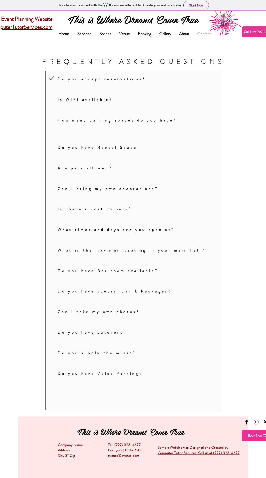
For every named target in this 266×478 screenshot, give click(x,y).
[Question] (52, 78)
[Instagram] (256, 422)
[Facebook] (246, 422)
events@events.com (123, 455)
